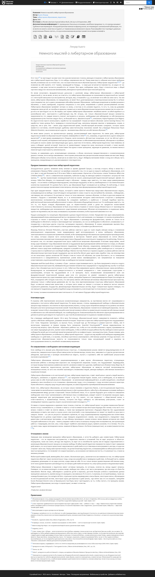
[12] (66, 377)
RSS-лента (47, 574)
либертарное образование (47, 17)
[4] (90, 118)
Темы (68, 574)
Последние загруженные (80, 574)
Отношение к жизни (41, 70)
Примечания (39, 71)
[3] (120, 82)
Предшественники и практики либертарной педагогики (50, 64)
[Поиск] (135, 2)
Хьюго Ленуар (43, 15)
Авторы (62, 574)
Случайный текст (36, 574)
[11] (49, 356)
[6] (85, 135)
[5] (106, 129)
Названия (55, 574)
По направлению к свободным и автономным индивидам (51, 68)
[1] (39, 77)
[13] (88, 401)
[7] (39, 137)
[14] (32, 428)
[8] (43, 175)
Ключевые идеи (40, 66)
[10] (101, 324)
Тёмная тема (149, 7)
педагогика (62, 17)
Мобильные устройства (98, 574)
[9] (38, 177)
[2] (118, 82)
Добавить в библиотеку (117, 574)
